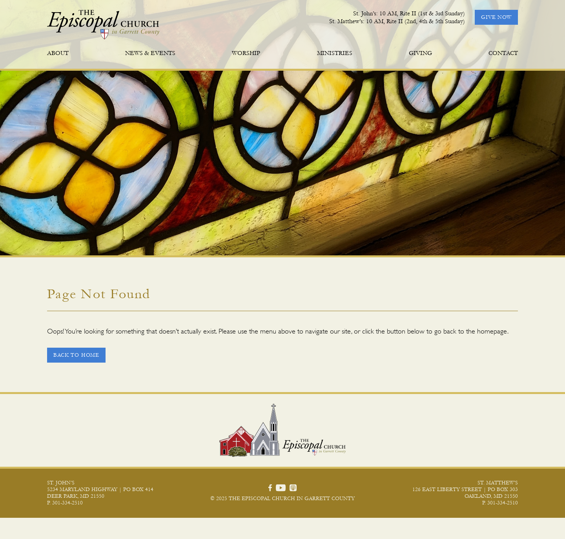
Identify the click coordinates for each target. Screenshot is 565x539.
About (58, 53)
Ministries (334, 53)
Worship (246, 53)
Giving (420, 53)
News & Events (150, 53)
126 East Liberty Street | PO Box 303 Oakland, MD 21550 (465, 514)
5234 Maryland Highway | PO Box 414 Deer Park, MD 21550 (100, 514)
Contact (503, 53)
